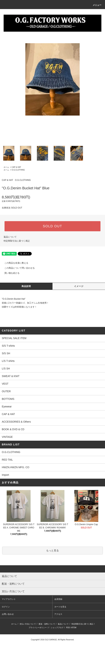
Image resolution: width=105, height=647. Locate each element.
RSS (68, 628)
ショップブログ (57, 628)
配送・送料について (47, 624)
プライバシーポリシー (38, 628)
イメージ (79, 286)
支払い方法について (28, 624)
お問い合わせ (8, 614)
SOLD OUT (52, 226)
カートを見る (60, 607)
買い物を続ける (10, 273)
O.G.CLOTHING (18, 170)
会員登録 (58, 599)
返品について (10, 237)
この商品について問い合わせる (17, 268)
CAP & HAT (16, 167)
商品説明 (26, 286)
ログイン (6, 607)
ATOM (73, 628)
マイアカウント (9, 599)
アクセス (58, 614)
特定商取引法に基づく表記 (17, 241)
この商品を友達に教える (14, 263)
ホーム (6, 167)
